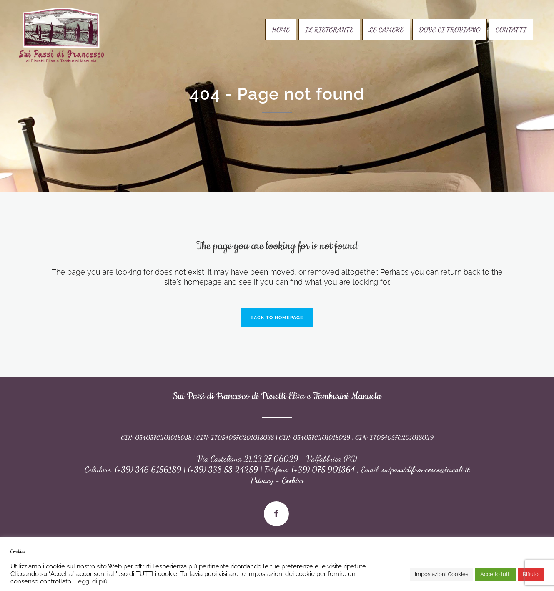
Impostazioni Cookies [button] (441, 574)
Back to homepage (277, 318)
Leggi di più (91, 581)
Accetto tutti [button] (495, 574)
